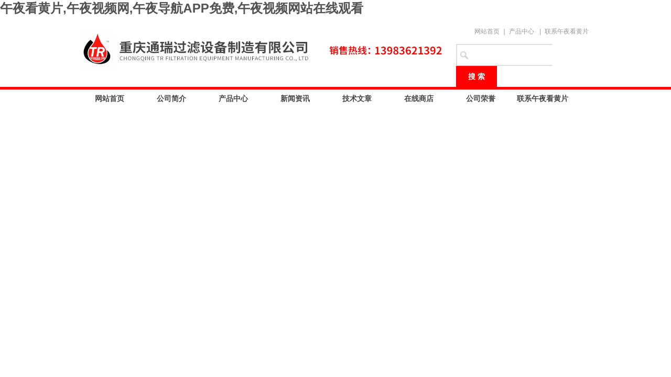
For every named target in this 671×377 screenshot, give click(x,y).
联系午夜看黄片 (567, 31)
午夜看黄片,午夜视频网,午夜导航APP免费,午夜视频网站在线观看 (181, 8)
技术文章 (357, 98)
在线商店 (419, 98)
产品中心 (521, 31)
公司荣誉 (480, 98)
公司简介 (171, 98)
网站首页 (487, 31)
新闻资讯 (295, 98)
